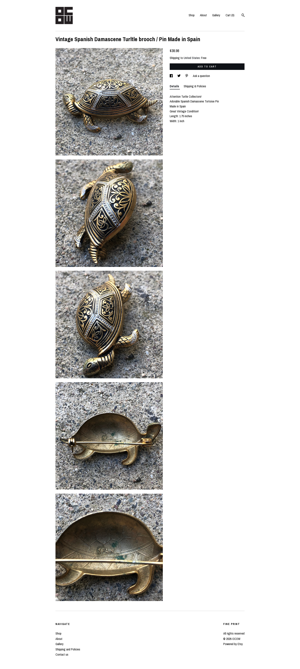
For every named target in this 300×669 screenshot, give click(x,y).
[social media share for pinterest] (187, 76)
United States (192, 58)
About (203, 15)
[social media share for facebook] (172, 76)
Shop (192, 15)
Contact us (61, 654)
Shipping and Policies (67, 649)
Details (175, 86)
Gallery (216, 15)
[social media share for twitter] (179, 76)
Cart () (230, 15)
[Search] (243, 16)
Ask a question (201, 76)
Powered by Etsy (233, 644)
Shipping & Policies (195, 86)
